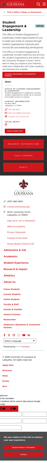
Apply (23, 167)
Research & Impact (15, 269)
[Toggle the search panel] (38, 4)
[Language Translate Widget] (20, 341)
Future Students (12, 289)
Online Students (11, 299)
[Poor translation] (13, 409)
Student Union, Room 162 (18, 116)
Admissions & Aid (15, 249)
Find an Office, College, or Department (24, 12)
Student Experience (16, 262)
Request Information (23, 144)
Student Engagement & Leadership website (20, 75)
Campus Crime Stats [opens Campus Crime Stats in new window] (17, 238)
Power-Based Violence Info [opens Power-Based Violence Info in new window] (20, 243)
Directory (7, 370)
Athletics (9, 275)
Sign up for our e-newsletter (21, 220)
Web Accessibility (16, 226)
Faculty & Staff (11, 304)
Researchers (10, 319)
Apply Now (8, 365)
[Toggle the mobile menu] (44, 4)
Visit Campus (23, 155)
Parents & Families (13, 309)
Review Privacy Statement (23, 447)
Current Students (12, 294)
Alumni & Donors (12, 314)
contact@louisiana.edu (18, 206)
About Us (10, 281)
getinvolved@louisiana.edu (19, 113)
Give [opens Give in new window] (4, 386)
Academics (10, 256)
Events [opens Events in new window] (5, 381)
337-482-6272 (14, 109)
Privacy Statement (16, 232)
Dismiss (23, 454)
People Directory (15, 131)
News (5, 375)
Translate (23, 346)
